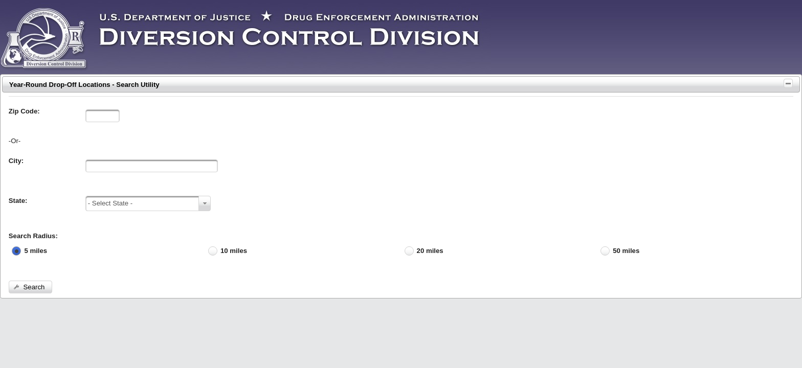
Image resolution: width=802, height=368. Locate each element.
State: (18, 200)
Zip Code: (24, 111)
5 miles (35, 251)
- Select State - (110, 203)
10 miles (233, 251)
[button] (30, 287)
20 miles (430, 251)
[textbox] (102, 115)
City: (16, 161)
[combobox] (148, 203)
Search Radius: (33, 236)
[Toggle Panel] (788, 83)
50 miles (626, 251)
